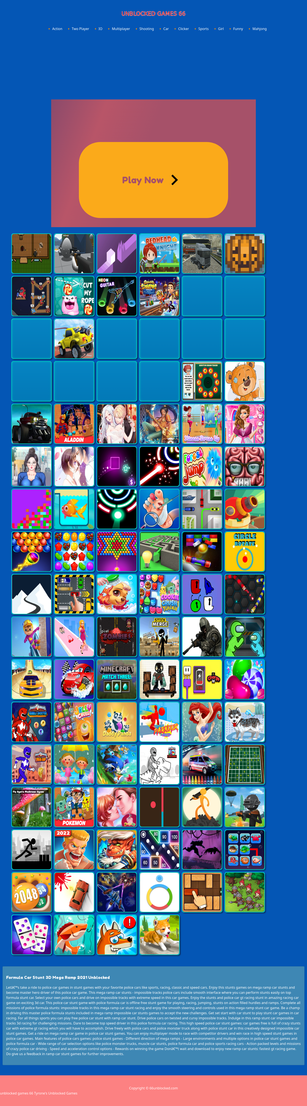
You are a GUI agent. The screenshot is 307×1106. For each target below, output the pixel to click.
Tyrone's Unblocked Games (55, 1093)
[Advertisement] (153, 64)
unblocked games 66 (16, 1093)
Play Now (143, 180)
